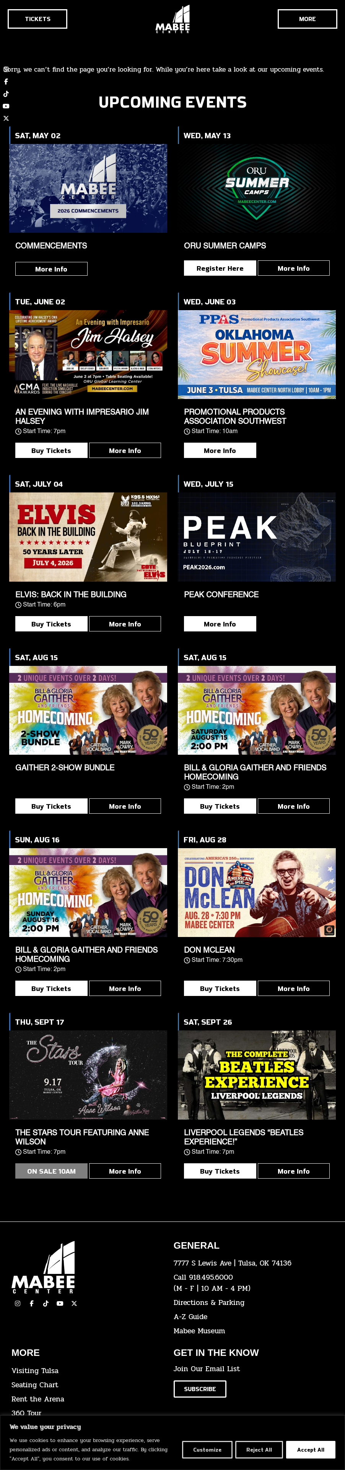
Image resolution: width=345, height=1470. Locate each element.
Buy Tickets (51, 450)
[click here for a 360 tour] (86, 1413)
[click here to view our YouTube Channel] (60, 1303)
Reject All (258, 1449)
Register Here (220, 268)
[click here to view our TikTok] (46, 1303)
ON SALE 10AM (51, 1171)
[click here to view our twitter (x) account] (6, 118)
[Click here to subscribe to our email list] (200, 1389)
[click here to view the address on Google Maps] (249, 1263)
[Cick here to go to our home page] (86, 1267)
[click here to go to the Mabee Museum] (249, 1331)
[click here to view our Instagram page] (17, 1303)
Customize (204, 1449)
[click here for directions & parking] (249, 1302)
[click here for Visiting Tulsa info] (86, 1371)
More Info (51, 269)
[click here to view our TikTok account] (6, 94)
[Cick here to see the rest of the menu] (307, 19)
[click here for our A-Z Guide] (249, 1317)
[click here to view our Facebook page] (6, 81)
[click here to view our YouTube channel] (6, 106)
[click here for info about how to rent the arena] (86, 1399)
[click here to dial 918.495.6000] (249, 1283)
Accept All (310, 1449)
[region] (172, 1442)
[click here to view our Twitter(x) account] (74, 1303)
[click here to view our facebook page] (32, 1303)
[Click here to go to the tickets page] (37, 19)
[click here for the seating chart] (86, 1385)
